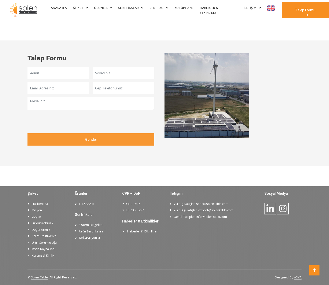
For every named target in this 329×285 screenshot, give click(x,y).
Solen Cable (39, 277)
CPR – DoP (156, 8)
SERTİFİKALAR (129, 8)
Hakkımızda (40, 204)
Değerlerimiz (41, 229)
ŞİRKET (78, 8)
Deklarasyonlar (89, 237)
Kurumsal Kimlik (43, 255)
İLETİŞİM (250, 8)
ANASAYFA (59, 8)
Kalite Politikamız (44, 236)
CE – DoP (133, 204)
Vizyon (36, 216)
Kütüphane (183, 8)
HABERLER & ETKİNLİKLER (209, 10)
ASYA (298, 277)
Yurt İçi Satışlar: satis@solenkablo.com (201, 204)
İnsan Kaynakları (43, 249)
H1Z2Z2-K (86, 204)
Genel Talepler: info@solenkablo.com (200, 216)
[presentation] (59, 121)
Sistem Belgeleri (91, 224)
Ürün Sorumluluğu (44, 242)
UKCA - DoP (135, 210)
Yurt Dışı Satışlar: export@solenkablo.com (203, 210)
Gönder (91, 139)
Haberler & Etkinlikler (142, 231)
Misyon (37, 210)
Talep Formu (305, 12)
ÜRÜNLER (101, 8)
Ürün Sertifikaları (91, 231)
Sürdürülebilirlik (42, 223)
